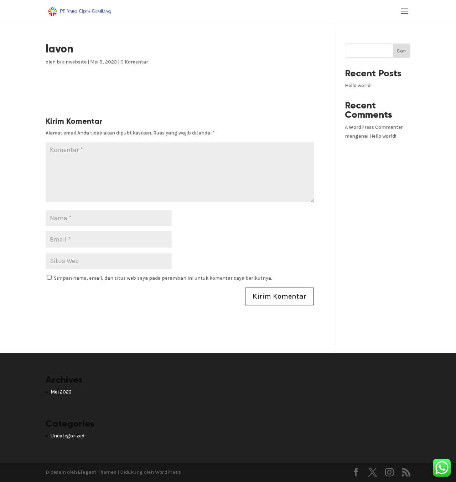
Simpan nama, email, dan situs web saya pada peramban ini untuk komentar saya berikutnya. (163, 278)
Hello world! (358, 85)
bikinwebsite (72, 62)
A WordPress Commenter (374, 127)
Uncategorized (67, 436)
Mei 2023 (61, 392)
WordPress (168, 472)
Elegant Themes (97, 472)
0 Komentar (134, 62)
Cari (401, 51)
